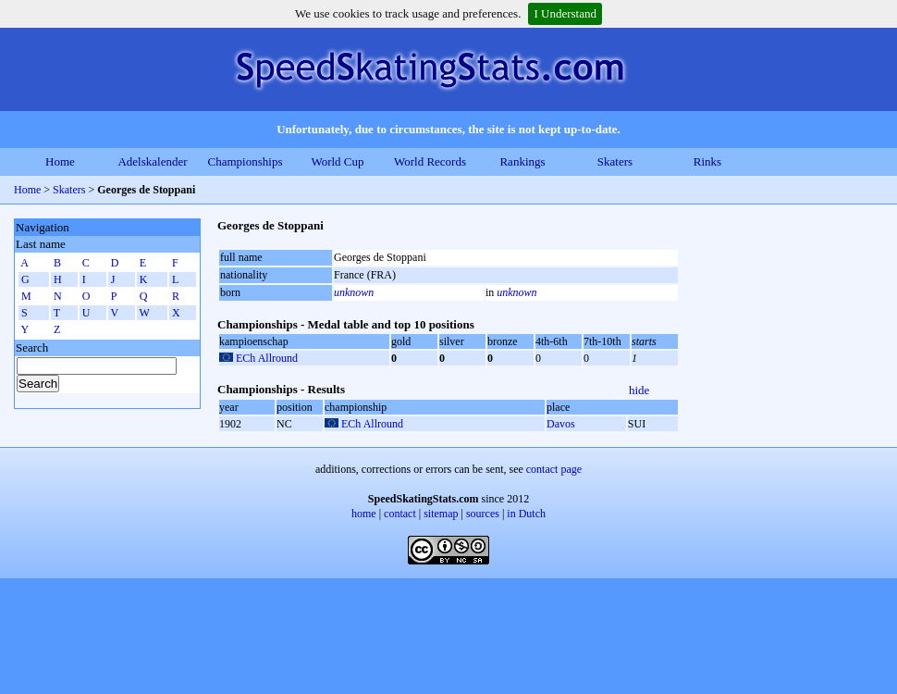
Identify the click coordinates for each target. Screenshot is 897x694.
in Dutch (526, 513)
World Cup (337, 161)
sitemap (441, 513)
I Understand (565, 13)
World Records (430, 161)
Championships (245, 161)
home (363, 513)
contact (400, 513)
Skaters (615, 161)
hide (639, 390)
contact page (554, 469)
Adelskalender (152, 161)
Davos (561, 423)
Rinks (707, 161)
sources (482, 513)
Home (60, 161)
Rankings (522, 161)
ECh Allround (267, 358)
